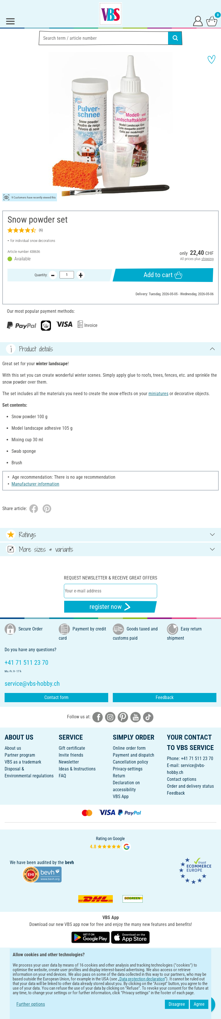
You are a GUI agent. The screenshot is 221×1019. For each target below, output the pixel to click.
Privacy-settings (127, 769)
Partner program (20, 755)
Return (119, 776)
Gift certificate (72, 748)
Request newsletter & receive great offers (110, 578)
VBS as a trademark (23, 762)
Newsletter (69, 762)
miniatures (158, 393)
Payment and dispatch (133, 755)
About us (13, 748)
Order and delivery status (190, 786)
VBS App (121, 796)
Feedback (165, 697)
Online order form (129, 748)
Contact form (56, 697)
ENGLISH (110, 955)
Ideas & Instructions (77, 769)
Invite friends (71, 755)
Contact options (181, 779)
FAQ (62, 776)
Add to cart (163, 275)
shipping (207, 259)
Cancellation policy (130, 762)
